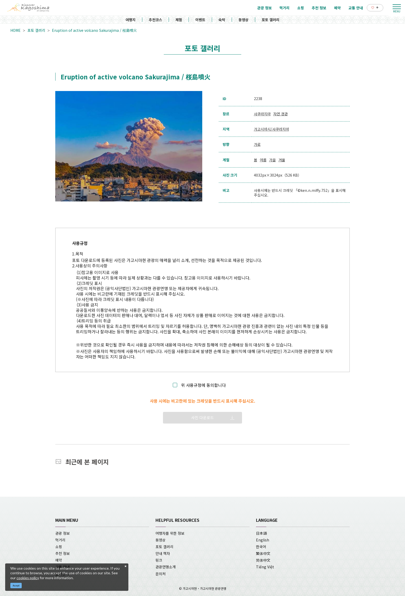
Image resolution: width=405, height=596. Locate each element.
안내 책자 (162, 553)
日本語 (261, 533)
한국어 (261, 546)
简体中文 (263, 560)
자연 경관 (280, 113)
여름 (263, 159)
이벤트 (200, 19)
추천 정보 (62, 553)
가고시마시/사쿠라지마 (271, 129)
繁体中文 (263, 553)
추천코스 (155, 19)
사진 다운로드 (202, 417)
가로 (257, 144)
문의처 (160, 573)
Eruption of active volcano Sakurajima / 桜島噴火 (94, 30)
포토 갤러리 (270, 19)
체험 (178, 19)
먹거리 (60, 539)
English (262, 539)
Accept (16, 585)
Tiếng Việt (265, 566)
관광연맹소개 (165, 566)
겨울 (281, 159)
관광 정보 (62, 533)
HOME (15, 30)
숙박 (222, 19)
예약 (58, 560)
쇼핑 (58, 546)
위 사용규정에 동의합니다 (203, 385)
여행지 (131, 19)
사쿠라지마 (262, 113)
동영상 (243, 19)
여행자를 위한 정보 (169, 533)
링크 (158, 560)
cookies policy (28, 578)
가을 (272, 159)
